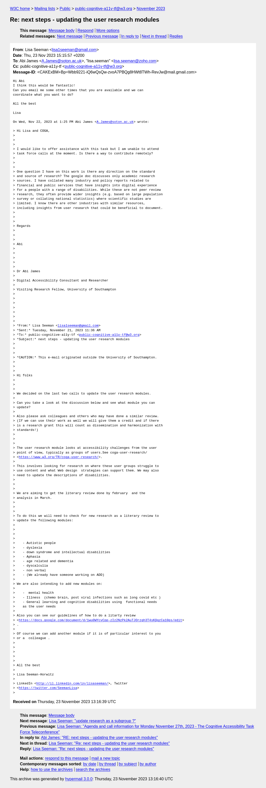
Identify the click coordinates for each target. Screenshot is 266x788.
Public (65, 8)
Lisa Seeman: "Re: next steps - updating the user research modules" (109, 743)
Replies (176, 36)
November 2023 (151, 8)
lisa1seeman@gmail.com (74, 50)
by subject (128, 764)
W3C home (20, 8)
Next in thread (154, 36)
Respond (85, 30)
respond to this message (66, 758)
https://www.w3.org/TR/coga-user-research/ (58, 457)
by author (148, 764)
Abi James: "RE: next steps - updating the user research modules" (99, 737)
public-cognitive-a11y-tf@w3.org (103, 8)
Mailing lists (44, 8)
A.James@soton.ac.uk (62, 61)
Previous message (102, 36)
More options (108, 30)
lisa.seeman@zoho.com (135, 61)
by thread (107, 764)
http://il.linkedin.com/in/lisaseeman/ (72, 683)
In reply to (130, 36)
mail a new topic (105, 758)
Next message (70, 36)
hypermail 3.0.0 (78, 779)
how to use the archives (52, 769)
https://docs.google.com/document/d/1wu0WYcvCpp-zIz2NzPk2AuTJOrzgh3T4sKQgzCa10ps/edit (100, 620)
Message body (62, 30)
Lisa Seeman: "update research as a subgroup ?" (92, 721)
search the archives (93, 769)
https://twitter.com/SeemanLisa (48, 688)
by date (89, 764)
